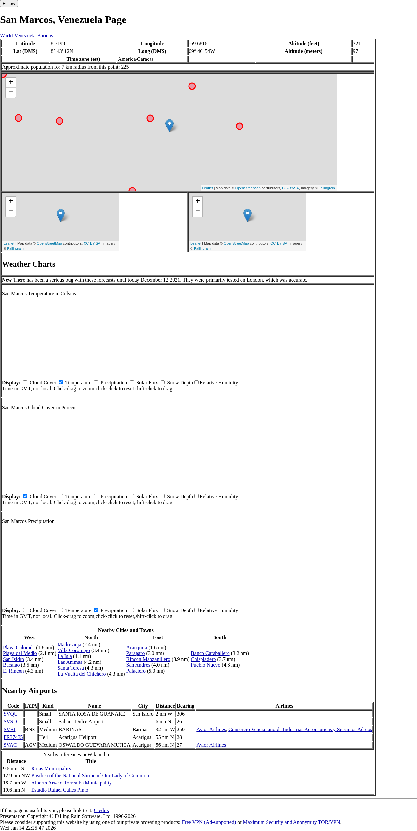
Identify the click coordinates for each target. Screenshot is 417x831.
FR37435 (13, 737)
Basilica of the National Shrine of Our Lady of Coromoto (90, 775)
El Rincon (13, 671)
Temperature (78, 382)
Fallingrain (327, 188)
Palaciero (136, 671)
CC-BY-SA (290, 188)
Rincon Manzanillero (148, 659)
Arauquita (136, 647)
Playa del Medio (20, 653)
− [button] (11, 93)
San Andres (138, 665)
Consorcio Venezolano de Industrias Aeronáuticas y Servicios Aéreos (300, 729)
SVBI (9, 729)
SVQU (11, 714)
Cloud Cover (43, 382)
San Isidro (13, 659)
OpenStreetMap (248, 188)
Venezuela (25, 35)
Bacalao (11, 665)
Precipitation (113, 382)
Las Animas (70, 662)
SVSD (10, 721)
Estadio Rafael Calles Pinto (59, 790)
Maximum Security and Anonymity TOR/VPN (291, 822)
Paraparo (135, 653)
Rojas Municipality (51, 768)
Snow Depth (180, 382)
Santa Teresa (71, 668)
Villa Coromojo (74, 650)
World (6, 35)
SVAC (10, 745)
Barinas (45, 35)
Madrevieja (69, 644)
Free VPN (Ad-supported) (209, 822)
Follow (9, 3)
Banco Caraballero (210, 653)
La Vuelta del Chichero (82, 674)
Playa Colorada (19, 647)
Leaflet (207, 188)
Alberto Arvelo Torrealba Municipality (71, 782)
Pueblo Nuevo (205, 665)
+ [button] (11, 82)
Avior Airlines (211, 729)
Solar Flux (147, 382)
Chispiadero (203, 659)
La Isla (65, 656)
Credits (101, 810)
